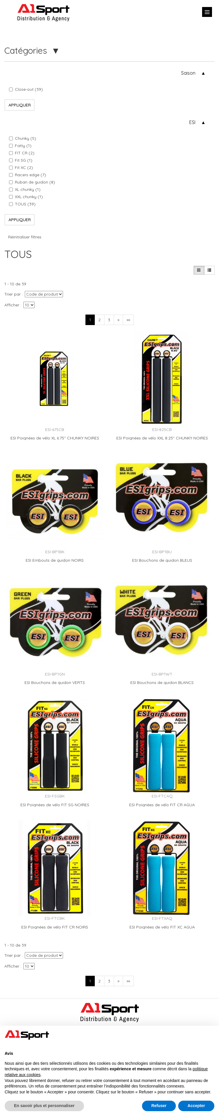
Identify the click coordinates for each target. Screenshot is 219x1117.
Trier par (12, 294)
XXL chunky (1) (26, 196)
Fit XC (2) (21, 167)
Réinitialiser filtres (24, 237)
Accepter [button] (196, 1105)
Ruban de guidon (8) (32, 182)
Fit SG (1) (20, 160)
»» (128, 319)
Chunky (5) (22, 138)
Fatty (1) (20, 145)
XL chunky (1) (25, 189)
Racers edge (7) (27, 174)
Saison (188, 73)
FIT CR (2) (21, 153)
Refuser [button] (159, 1105)
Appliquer (19, 105)
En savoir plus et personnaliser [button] (44, 1105)
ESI (192, 122)
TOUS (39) (22, 204)
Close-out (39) (26, 89)
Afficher (11, 305)
